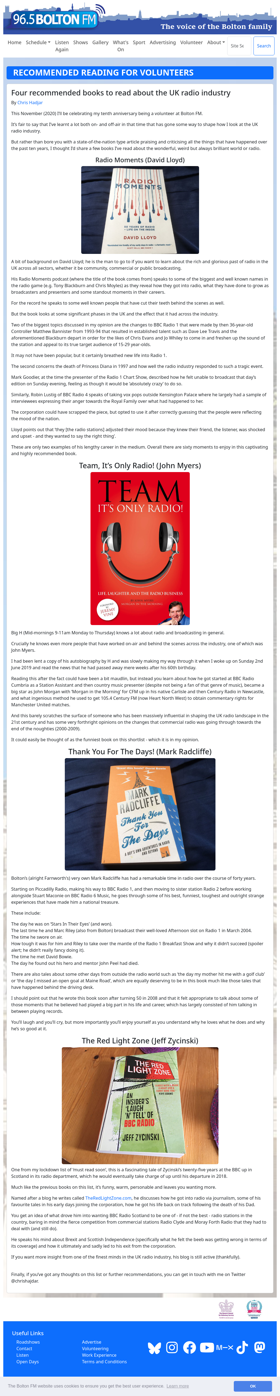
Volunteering (95, 1349)
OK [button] (253, 1386)
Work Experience (99, 1355)
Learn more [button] (178, 1386)
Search (264, 46)
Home (15, 42)
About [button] (214, 42)
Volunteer (191, 42)
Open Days (27, 1362)
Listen (22, 1355)
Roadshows (28, 1342)
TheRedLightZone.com (108, 1198)
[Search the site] (239, 46)
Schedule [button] (36, 42)
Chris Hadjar (30, 103)
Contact (24, 1349)
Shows (80, 42)
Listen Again (62, 46)
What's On (121, 46)
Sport (139, 42)
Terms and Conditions (104, 1362)
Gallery (100, 42)
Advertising (163, 42)
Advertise (91, 1342)
